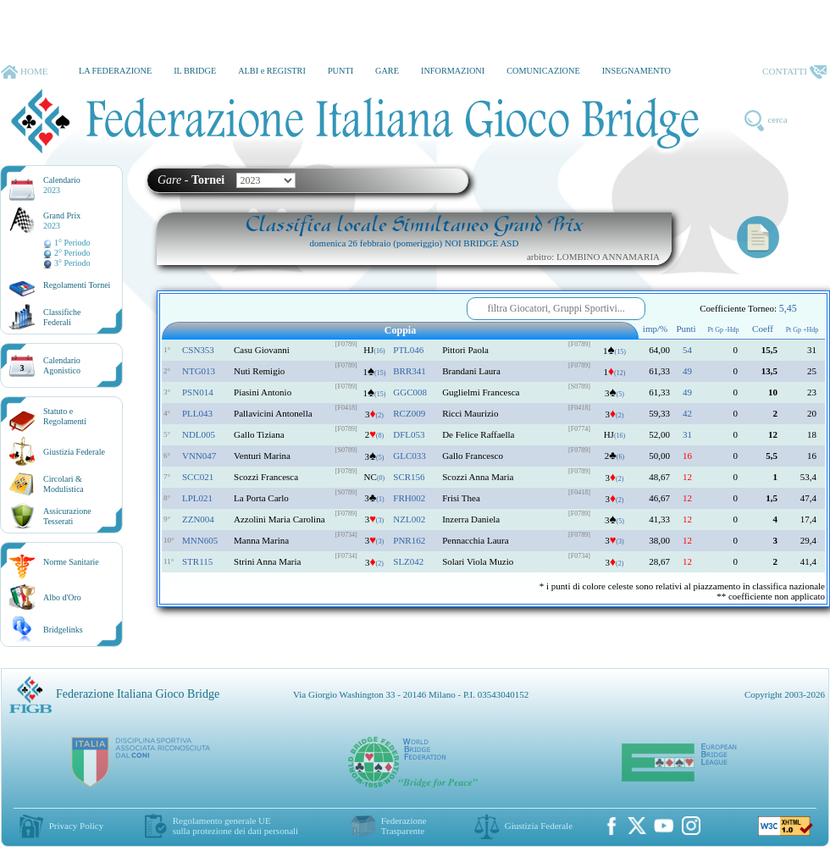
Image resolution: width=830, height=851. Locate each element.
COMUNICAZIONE (543, 70)
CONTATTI (794, 72)
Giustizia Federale (74, 451)
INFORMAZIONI (452, 70)
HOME (24, 72)
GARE (387, 70)
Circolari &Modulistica (63, 484)
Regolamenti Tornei (76, 285)
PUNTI (340, 70)
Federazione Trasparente (404, 825)
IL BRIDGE (195, 70)
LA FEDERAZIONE (115, 70)
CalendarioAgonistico (61, 365)
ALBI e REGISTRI (272, 70)
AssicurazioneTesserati (67, 516)
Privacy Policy (76, 826)
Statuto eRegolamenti (64, 416)
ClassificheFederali (61, 317)
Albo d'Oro (62, 597)
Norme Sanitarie (71, 561)
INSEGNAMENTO (636, 70)
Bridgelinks (63, 629)
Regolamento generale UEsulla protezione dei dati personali (235, 825)
